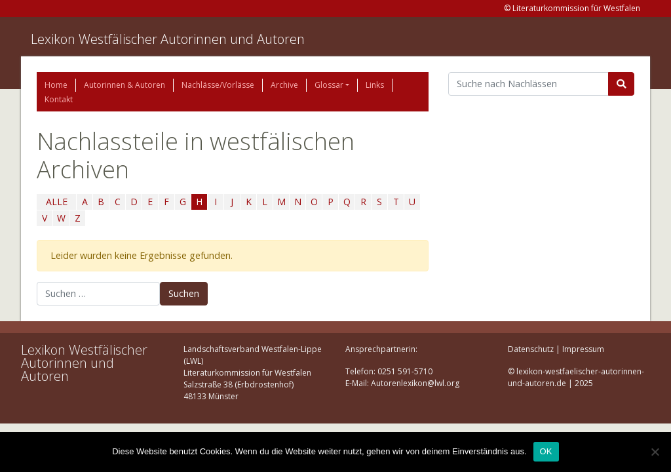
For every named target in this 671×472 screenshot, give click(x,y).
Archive (284, 84)
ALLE (56, 201)
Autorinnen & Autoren (124, 84)
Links (375, 84)
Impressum (583, 349)
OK (546, 451)
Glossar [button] (329, 84)
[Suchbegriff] (528, 84)
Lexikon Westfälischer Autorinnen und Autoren (168, 39)
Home (56, 84)
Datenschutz (531, 349)
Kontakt (59, 99)
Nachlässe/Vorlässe (218, 84)
